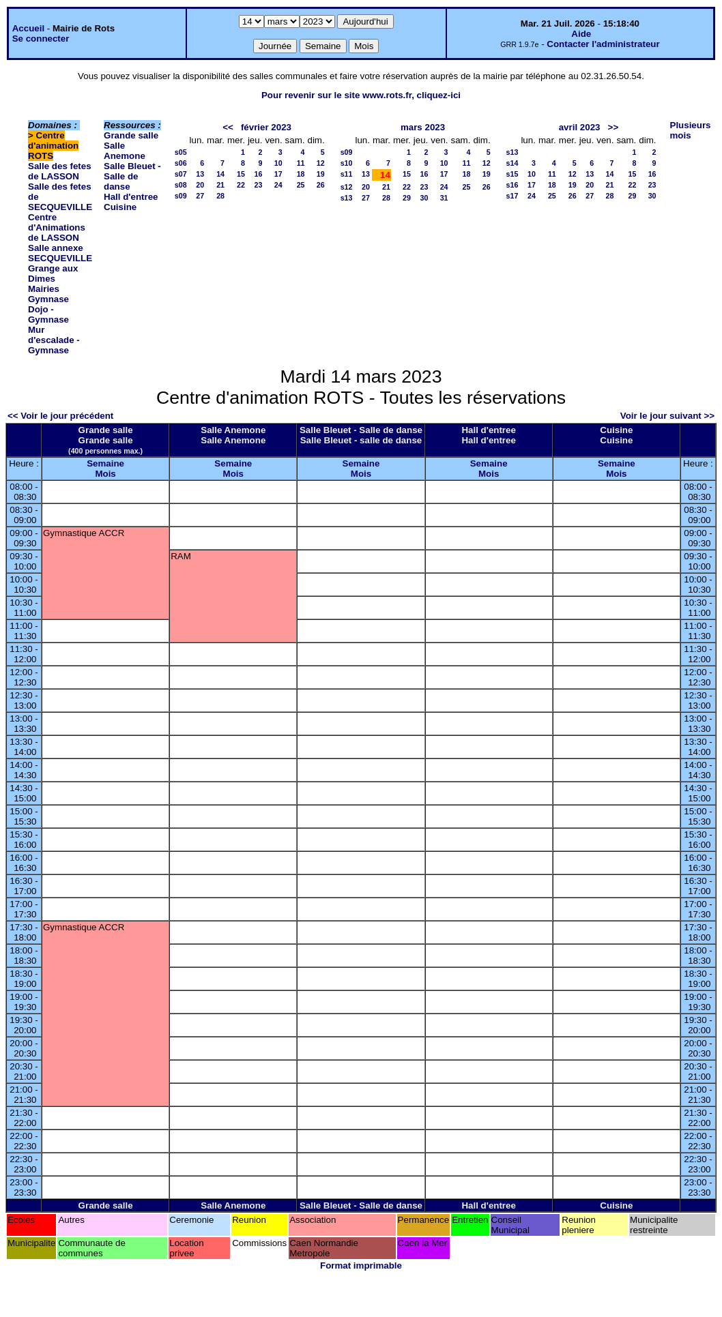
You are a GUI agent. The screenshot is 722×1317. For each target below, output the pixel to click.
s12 (347, 187)
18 (301, 174)
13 (200, 174)
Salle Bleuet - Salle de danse (132, 176)
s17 (512, 196)
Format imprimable (361, 1265)
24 (278, 185)
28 (220, 196)
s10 (347, 163)
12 (321, 163)
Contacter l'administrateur (603, 44)
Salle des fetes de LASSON (59, 171)
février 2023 (266, 127)
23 (259, 185)
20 (200, 185)
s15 (512, 174)
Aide (581, 34)
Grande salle (131, 135)
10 (278, 163)
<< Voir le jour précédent (60, 416)
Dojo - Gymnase (48, 314)
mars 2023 (423, 127)
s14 (512, 163)
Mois (105, 474)
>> (613, 127)
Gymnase (48, 299)
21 (220, 185)
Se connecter (41, 38)
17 (278, 174)
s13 (347, 198)
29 (407, 198)
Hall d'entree (131, 197)
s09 (181, 196)
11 (301, 163)
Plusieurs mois (690, 130)
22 (241, 185)
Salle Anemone (124, 150)
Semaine (105, 463)
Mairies (43, 289)
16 (259, 174)
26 (321, 185)
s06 (181, 163)
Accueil (28, 28)
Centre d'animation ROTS (53, 145)
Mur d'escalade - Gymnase (54, 340)
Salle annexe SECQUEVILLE (60, 253)
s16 (512, 185)
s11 (347, 174)
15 (241, 174)
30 (424, 198)
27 (200, 196)
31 (444, 198)
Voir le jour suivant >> (667, 416)
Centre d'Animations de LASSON (56, 227)
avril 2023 (580, 127)
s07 (181, 174)
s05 (181, 152)
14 (220, 174)
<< (227, 127)
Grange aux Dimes (53, 273)
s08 (181, 185)
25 (301, 185)
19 (321, 174)
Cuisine (120, 207)
